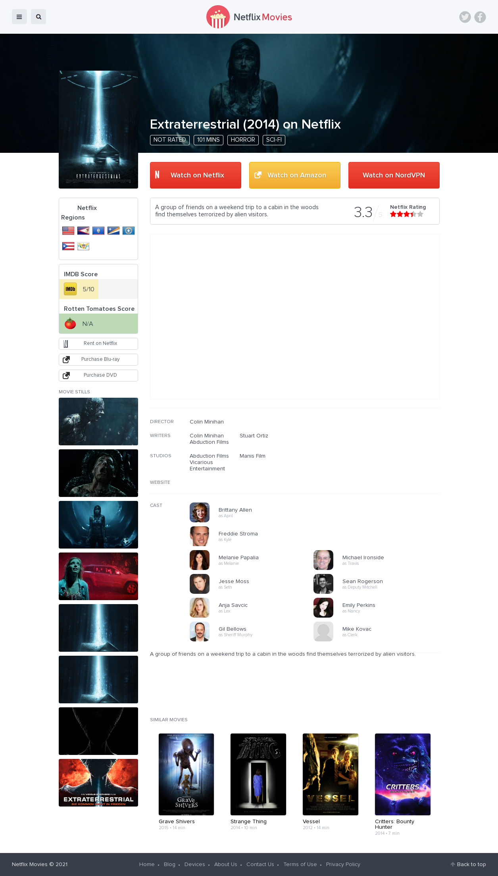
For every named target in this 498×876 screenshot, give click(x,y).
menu (19, 16)
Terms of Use (300, 864)
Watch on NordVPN (394, 175)
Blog (169, 864)
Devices (195, 864)
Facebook (480, 17)
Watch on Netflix (197, 175)
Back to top (471, 864)
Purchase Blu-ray (100, 359)
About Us (225, 864)
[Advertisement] (380, 469)
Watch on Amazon (296, 175)
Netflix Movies (30, 864)
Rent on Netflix (100, 343)
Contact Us (260, 864)
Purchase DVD (100, 375)
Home (147, 864)
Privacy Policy (343, 864)
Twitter (465, 17)
